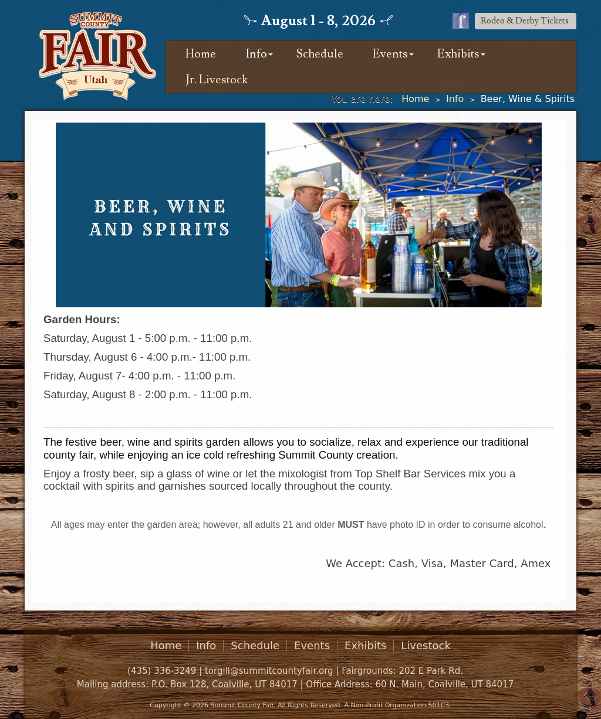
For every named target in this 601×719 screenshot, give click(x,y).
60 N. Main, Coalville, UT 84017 (444, 684)
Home (200, 54)
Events (390, 54)
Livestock (426, 646)
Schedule (319, 54)
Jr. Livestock (216, 79)
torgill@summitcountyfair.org (269, 671)
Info (256, 54)
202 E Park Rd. (431, 671)
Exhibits (458, 54)
